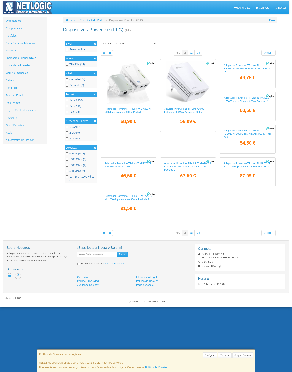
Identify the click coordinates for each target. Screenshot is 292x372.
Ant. (178, 52)
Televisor (11, 50)
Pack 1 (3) (73, 106)
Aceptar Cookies (242, 355)
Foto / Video (13, 102)
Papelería (11, 117)
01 (185, 52)
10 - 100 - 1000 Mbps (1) (80, 178)
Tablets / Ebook (15, 95)
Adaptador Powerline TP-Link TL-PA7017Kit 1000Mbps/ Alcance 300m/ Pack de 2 (188, 188)
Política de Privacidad (113, 329)
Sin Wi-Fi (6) (75, 85)
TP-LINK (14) (75, 64)
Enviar (122, 319)
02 (191, 52)
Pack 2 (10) (74, 100)
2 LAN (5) (73, 132)
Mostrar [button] (269, 52)
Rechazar (225, 355)
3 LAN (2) (73, 138)
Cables (10, 80)
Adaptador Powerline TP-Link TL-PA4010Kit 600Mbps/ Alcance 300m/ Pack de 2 (247, 112)
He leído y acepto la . (103, 329)
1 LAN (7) (73, 126)
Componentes (14, 28)
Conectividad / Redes (18, 65)
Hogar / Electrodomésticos (21, 110)
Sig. (198, 52)
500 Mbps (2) (75, 170)
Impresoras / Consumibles (21, 57)
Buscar (280, 7)
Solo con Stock (76, 49)
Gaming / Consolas (17, 72)
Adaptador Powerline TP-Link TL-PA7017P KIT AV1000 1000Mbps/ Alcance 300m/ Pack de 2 (128, 264)
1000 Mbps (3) (76, 159)
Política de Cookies (156, 367)
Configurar (210, 355)
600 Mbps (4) (75, 153)
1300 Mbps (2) (76, 165)
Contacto (262, 7)
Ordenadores (13, 20)
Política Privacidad (88, 346)
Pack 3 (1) (73, 111)
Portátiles (11, 35)
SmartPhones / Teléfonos (20, 43)
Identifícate (242, 7)
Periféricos (12, 87)
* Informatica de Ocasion (20, 140)
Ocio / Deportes (15, 125)
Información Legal (146, 342)
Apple (9, 132)
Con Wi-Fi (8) (75, 79)
